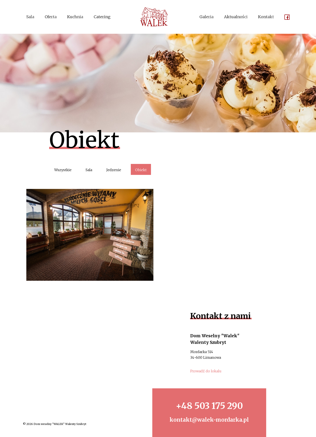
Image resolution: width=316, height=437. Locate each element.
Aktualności (236, 16)
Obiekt (141, 170)
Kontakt (266, 16)
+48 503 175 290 (209, 405)
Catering (102, 16)
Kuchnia (75, 16)
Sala (30, 16)
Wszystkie (63, 170)
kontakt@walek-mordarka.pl (209, 419)
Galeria (206, 16)
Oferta (51, 16)
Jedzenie (113, 170)
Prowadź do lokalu (205, 371)
